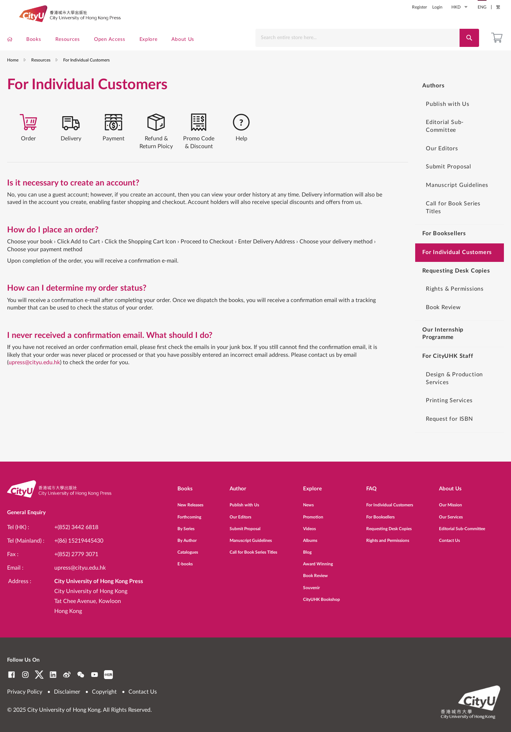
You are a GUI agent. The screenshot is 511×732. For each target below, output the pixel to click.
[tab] (28, 138)
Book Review (443, 316)
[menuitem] (10, 41)
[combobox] (359, 38)
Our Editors (442, 157)
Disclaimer (67, 692)
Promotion (313, 513)
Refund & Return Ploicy (156, 150)
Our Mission (450, 501)
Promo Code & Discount (198, 150)
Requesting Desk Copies (389, 525)
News (308, 501)
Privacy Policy (24, 692)
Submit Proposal (448, 175)
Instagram (25, 674)
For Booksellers (380, 513)
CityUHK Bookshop (321, 595)
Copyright (104, 692)
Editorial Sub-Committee (445, 135)
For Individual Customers (389, 501)
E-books (185, 560)
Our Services (451, 513)
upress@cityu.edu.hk (34, 376)
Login (437, 7)
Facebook (11, 674)
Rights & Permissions (455, 298)
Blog (307, 548)
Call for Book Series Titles (453, 216)
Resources (40, 69)
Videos (309, 525)
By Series (185, 525)
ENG (482, 7)
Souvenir (311, 584)
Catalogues (187, 548)
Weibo (66, 674)
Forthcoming (189, 513)
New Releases (190, 501)
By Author (187, 536)
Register (419, 7)
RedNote (108, 674)
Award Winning (318, 560)
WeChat (80, 674)
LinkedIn (53, 674)
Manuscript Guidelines (457, 194)
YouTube (94, 674)
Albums (310, 536)
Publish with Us (447, 113)
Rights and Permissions (387, 536)
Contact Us (449, 536)
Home (12, 69)
